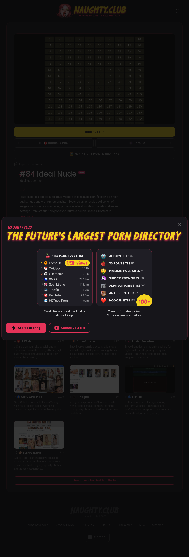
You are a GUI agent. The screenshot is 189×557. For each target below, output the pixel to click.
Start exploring (29, 328)
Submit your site (73, 328)
